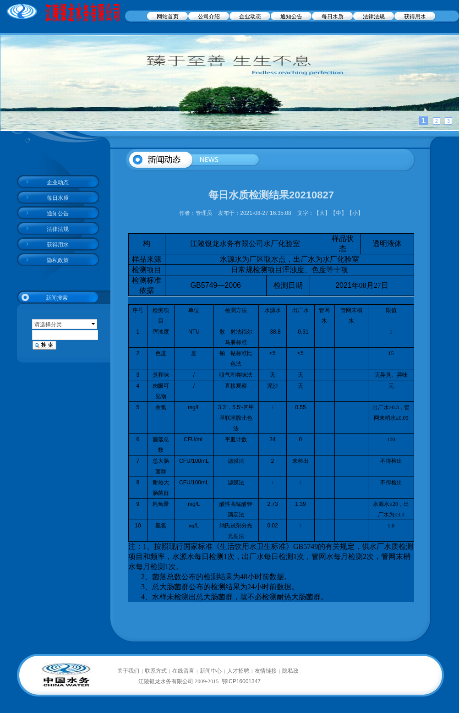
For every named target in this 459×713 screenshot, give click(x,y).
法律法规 (374, 16)
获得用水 (415, 16)
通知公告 (291, 16)
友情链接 (266, 671)
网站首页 (168, 16)
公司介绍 (209, 16)
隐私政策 (58, 260)
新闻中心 (211, 671)
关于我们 (128, 671)
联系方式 (156, 671)
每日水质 (333, 16)
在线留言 (183, 671)
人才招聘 (238, 671)
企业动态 (250, 16)
